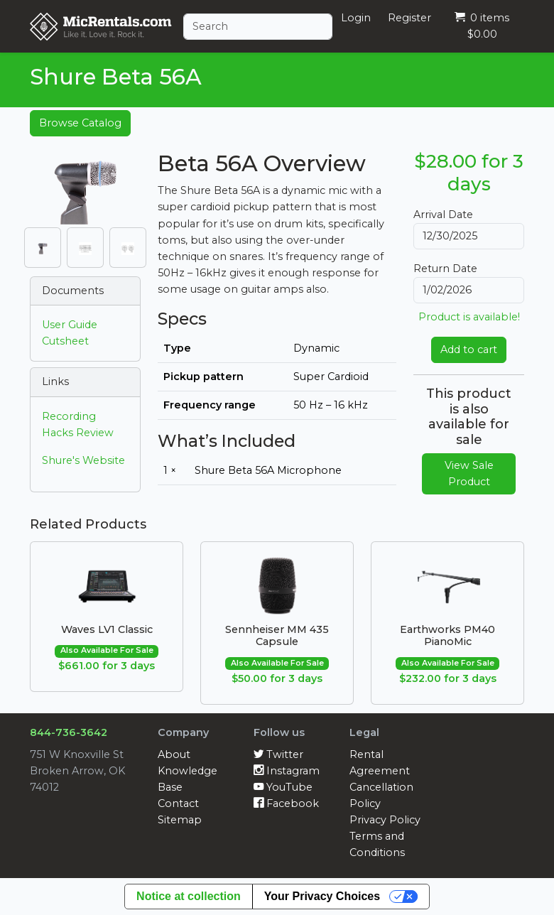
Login (356, 17)
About (174, 754)
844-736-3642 (68, 732)
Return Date (445, 268)
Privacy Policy (384, 819)
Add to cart (468, 349)
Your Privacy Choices (322, 896)
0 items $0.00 (482, 25)
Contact (178, 803)
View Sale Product (469, 473)
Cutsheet (65, 341)
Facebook (286, 803)
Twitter (278, 754)
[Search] (257, 26)
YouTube (283, 787)
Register (409, 17)
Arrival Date (443, 214)
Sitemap (180, 819)
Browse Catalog (80, 123)
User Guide (69, 324)
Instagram (287, 770)
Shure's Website (83, 460)
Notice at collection (188, 896)
